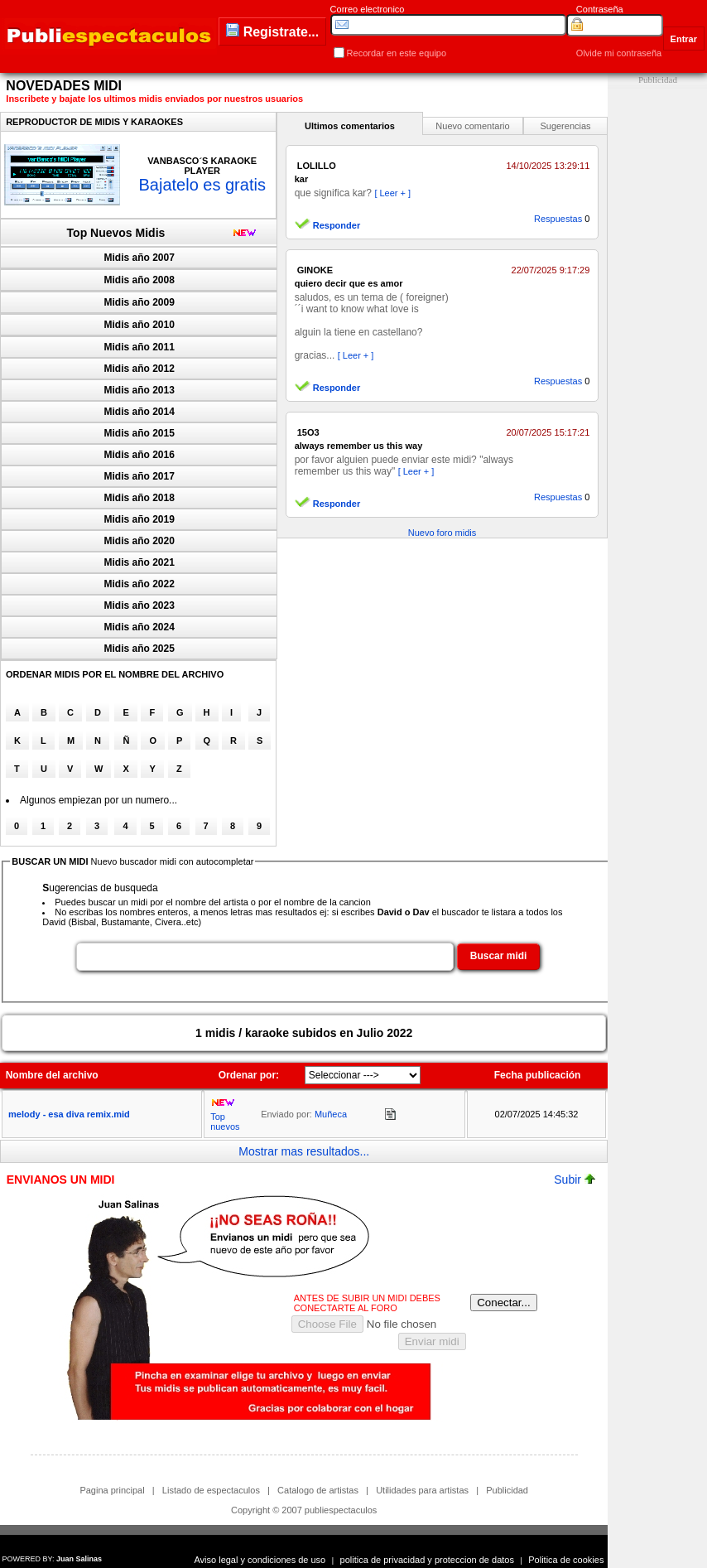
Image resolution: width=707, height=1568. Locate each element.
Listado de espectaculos (211, 1490)
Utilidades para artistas (422, 1490)
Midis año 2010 (139, 324)
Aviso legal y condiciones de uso (259, 1560)
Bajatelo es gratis (201, 185)
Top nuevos (224, 1121)
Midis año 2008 (139, 280)
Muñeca (331, 1114)
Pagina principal (111, 1490)
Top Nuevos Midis (116, 232)
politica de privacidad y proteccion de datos (427, 1560)
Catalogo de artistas (317, 1490)
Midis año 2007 (139, 257)
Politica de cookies (566, 1560)
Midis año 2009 (139, 302)
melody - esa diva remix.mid (69, 1114)
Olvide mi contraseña (618, 53)
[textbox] (265, 957)
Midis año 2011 (139, 347)
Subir (574, 1179)
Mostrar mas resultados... (303, 1151)
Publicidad (507, 1490)
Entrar (684, 39)
